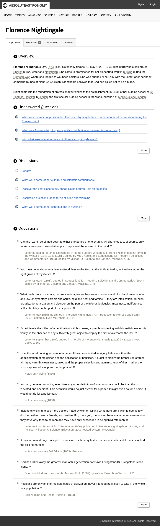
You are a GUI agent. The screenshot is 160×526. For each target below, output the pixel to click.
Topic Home (14, 42)
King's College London (132, 96)
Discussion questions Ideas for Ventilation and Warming (56, 197)
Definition (68, 42)
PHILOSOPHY (123, 15)
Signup (141, 4)
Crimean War (21, 76)
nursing (127, 71)
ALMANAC (34, 15)
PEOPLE (77, 15)
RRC (51, 66)
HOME (8, 15)
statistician (51, 71)
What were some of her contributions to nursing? (52, 206)
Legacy (26, 170)
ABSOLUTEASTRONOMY (28, 5)
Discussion (31, 42)
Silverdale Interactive (111, 521)
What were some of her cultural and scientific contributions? (58, 179)
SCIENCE (49, 15)
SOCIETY (105, 15)
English (17, 71)
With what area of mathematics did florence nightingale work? (60, 139)
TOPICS (20, 15)
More (144, 150)
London (43, 96)
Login (153, 4)
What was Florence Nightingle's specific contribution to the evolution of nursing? (71, 130)
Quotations (52, 42)
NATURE (63, 15)
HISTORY (91, 15)
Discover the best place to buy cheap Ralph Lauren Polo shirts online (64, 188)
